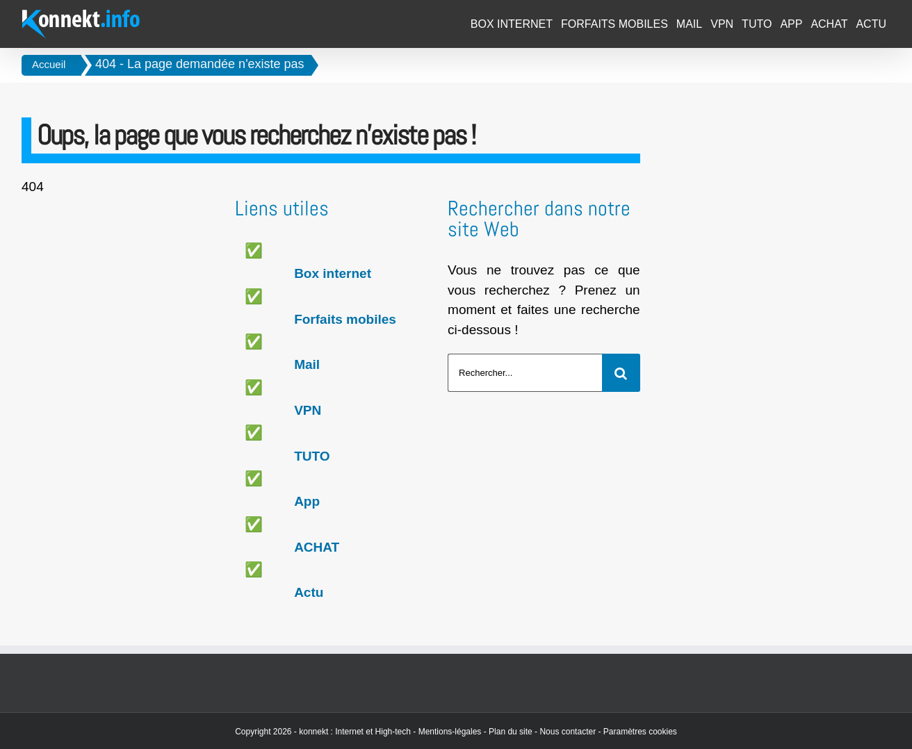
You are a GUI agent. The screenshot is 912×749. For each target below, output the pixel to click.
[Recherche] (621, 373)
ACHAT (316, 547)
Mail (307, 364)
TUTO (311, 456)
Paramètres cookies (640, 731)
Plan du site (510, 731)
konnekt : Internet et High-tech (355, 731)
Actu (308, 592)
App (307, 501)
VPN (307, 410)
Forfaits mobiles (345, 319)
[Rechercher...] (525, 373)
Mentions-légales (450, 731)
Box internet (332, 273)
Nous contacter (567, 731)
